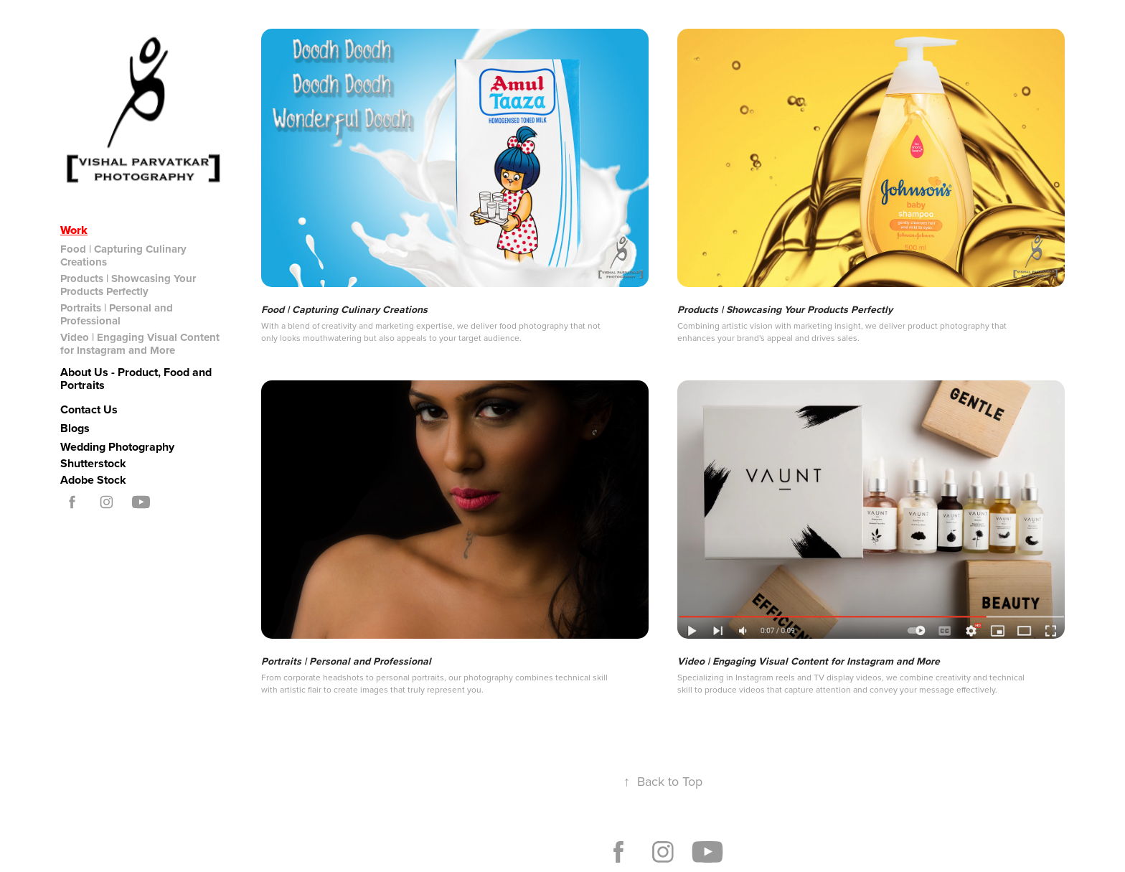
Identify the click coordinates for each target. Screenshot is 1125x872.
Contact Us (89, 409)
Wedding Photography (117, 447)
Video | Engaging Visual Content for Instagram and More (140, 343)
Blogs (75, 428)
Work (74, 230)
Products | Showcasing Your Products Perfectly (128, 285)
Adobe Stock (93, 480)
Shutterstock (93, 463)
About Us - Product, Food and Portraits (136, 378)
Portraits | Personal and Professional (116, 314)
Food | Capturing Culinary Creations (123, 255)
